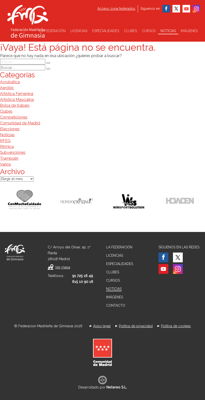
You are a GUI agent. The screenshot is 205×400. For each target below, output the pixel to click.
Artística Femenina (16, 93)
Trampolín (9, 158)
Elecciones (10, 129)
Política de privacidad (136, 326)
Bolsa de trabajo (15, 105)
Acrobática (10, 82)
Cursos (149, 31)
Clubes (130, 31)
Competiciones (13, 117)
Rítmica (7, 146)
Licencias (78, 31)
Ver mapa (62, 267)
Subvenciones (12, 152)
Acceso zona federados (116, 9)
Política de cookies (176, 326)
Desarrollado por (102, 387)
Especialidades (105, 31)
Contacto (115, 305)
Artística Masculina (17, 99)
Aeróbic (7, 87)
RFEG (5, 140)
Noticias (168, 31)
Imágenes (189, 31)
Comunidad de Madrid (20, 123)
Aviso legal (102, 326)
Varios (5, 164)
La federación (52, 31)
